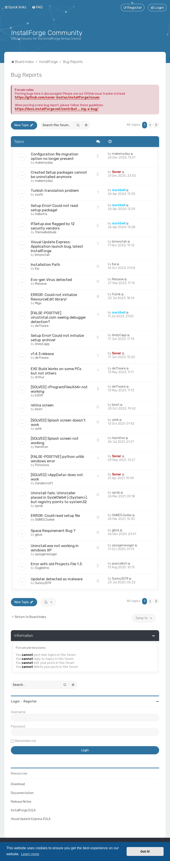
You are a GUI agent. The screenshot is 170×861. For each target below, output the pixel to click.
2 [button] (150, 125)
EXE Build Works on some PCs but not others (56, 371)
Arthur (39, 377)
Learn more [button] (30, 854)
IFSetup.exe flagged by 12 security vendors (53, 226)
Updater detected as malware (57, 579)
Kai (37, 269)
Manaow (41, 284)
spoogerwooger (46, 554)
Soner (116, 172)
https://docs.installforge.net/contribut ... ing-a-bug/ (57, 109)
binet (38, 409)
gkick (38, 535)
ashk (38, 429)
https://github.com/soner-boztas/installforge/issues (57, 97)
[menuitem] (37, 7)
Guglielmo (42, 568)
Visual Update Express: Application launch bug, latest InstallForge (57, 246)
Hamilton (41, 447)
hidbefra (41, 214)
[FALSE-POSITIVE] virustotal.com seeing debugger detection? (58, 317)
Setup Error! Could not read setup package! (54, 207)
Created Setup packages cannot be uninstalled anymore (59, 174)
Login (15, 701)
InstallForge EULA (23, 810)
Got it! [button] (145, 851)
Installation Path (45, 264)
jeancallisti (119, 563)
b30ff (39, 395)
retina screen (42, 405)
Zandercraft (44, 483)
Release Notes (21, 802)
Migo (38, 303)
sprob (39, 506)
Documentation (22, 793)
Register (30, 701)
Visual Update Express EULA (30, 819)
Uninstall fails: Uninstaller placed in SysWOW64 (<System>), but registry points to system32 (59, 497)
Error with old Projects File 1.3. (57, 564)
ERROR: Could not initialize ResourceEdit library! (54, 296)
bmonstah (42, 255)
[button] (156, 125)
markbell (119, 190)
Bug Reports (26, 74)
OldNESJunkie (45, 520)
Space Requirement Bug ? (53, 530)
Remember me (25, 741)
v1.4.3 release (42, 353)
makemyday (44, 163)
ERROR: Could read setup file (55, 515)
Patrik (116, 294)
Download (18, 784)
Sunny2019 (43, 583)
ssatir (39, 194)
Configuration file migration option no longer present (54, 156)
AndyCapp (42, 344)
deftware (42, 326)
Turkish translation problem (55, 190)
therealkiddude (45, 232)
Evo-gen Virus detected (51, 279)
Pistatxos (42, 465)
